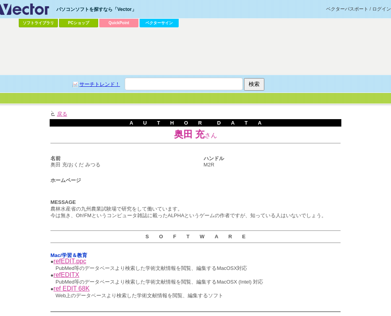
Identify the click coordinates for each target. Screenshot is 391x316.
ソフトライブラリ (38, 23)
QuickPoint (119, 23)
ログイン (381, 9)
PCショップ (78, 23)
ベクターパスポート (347, 9)
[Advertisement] (180, 88)
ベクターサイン (159, 23)
